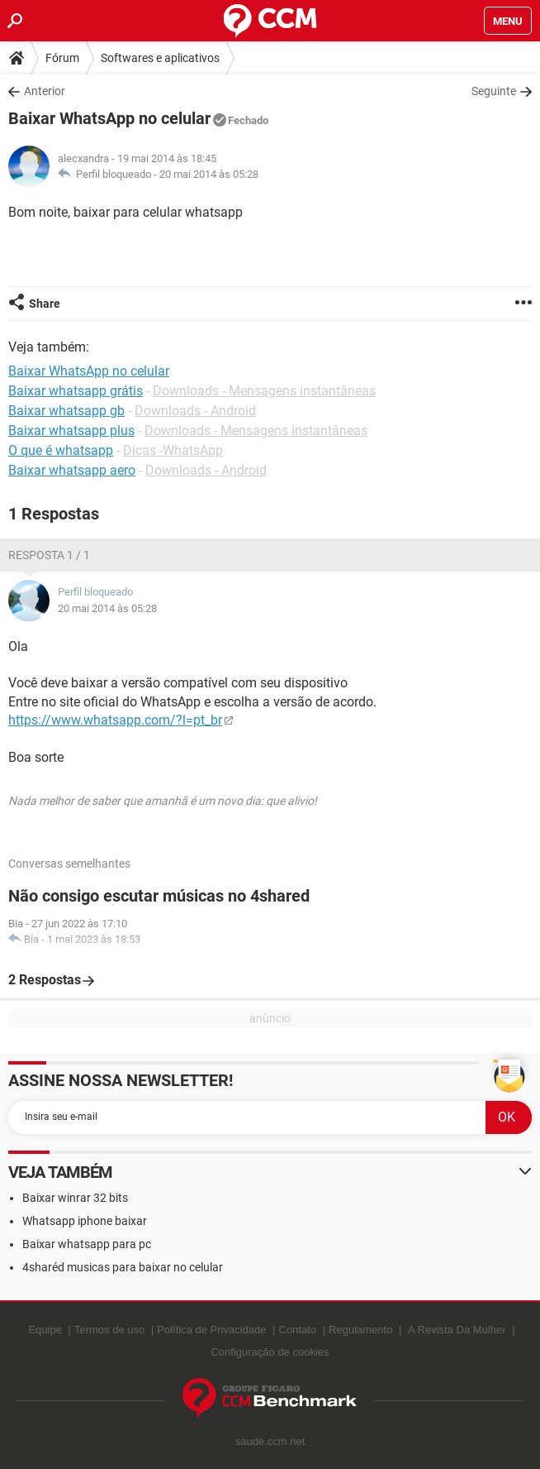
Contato (298, 1329)
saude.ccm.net (270, 1441)
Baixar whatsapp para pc (86, 1244)
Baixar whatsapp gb (66, 411)
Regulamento (360, 1329)
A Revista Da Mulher (457, 1329)
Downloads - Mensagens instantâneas (264, 391)
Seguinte (493, 91)
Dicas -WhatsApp (173, 450)
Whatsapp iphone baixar (84, 1220)
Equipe (44, 1329)
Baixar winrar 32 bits (75, 1197)
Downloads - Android (195, 411)
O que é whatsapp (60, 450)
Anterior (44, 91)
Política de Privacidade (211, 1329)
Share (44, 303)
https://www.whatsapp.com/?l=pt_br (115, 720)
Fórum (62, 58)
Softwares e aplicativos (160, 58)
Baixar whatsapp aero (71, 470)
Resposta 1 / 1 (49, 555)
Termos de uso (109, 1329)
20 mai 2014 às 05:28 (208, 174)
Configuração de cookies (270, 1352)
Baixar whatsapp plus (71, 430)
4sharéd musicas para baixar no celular (122, 1267)
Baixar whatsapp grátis (75, 391)
